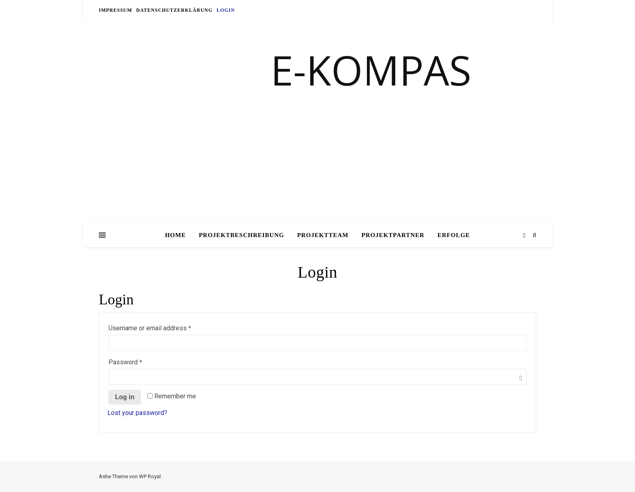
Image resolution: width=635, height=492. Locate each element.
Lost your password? (137, 413)
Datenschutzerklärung (174, 10)
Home (175, 235)
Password (126, 362)
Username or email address (150, 328)
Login (226, 10)
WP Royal (150, 476)
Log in (124, 397)
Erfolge (453, 235)
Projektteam (323, 235)
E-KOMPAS (371, 69)
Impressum (115, 10)
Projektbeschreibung (241, 235)
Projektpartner (393, 235)
